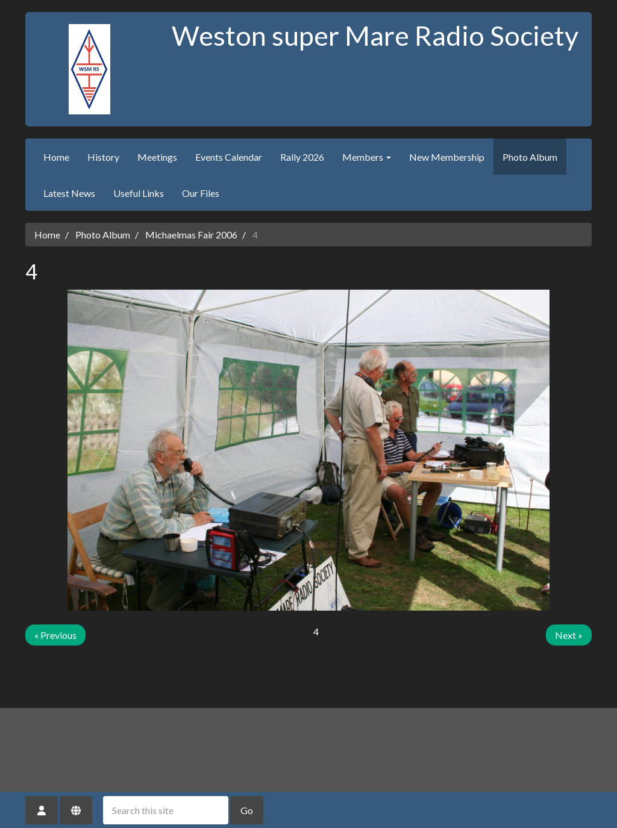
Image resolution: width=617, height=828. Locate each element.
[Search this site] (165, 810)
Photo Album (530, 157)
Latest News (69, 193)
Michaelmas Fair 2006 (191, 234)
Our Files (200, 193)
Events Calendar (228, 157)
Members (366, 157)
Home (56, 157)
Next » (569, 635)
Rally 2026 (302, 157)
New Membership (446, 157)
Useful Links (138, 193)
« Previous (55, 635)
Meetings (157, 157)
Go (246, 810)
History (103, 157)
